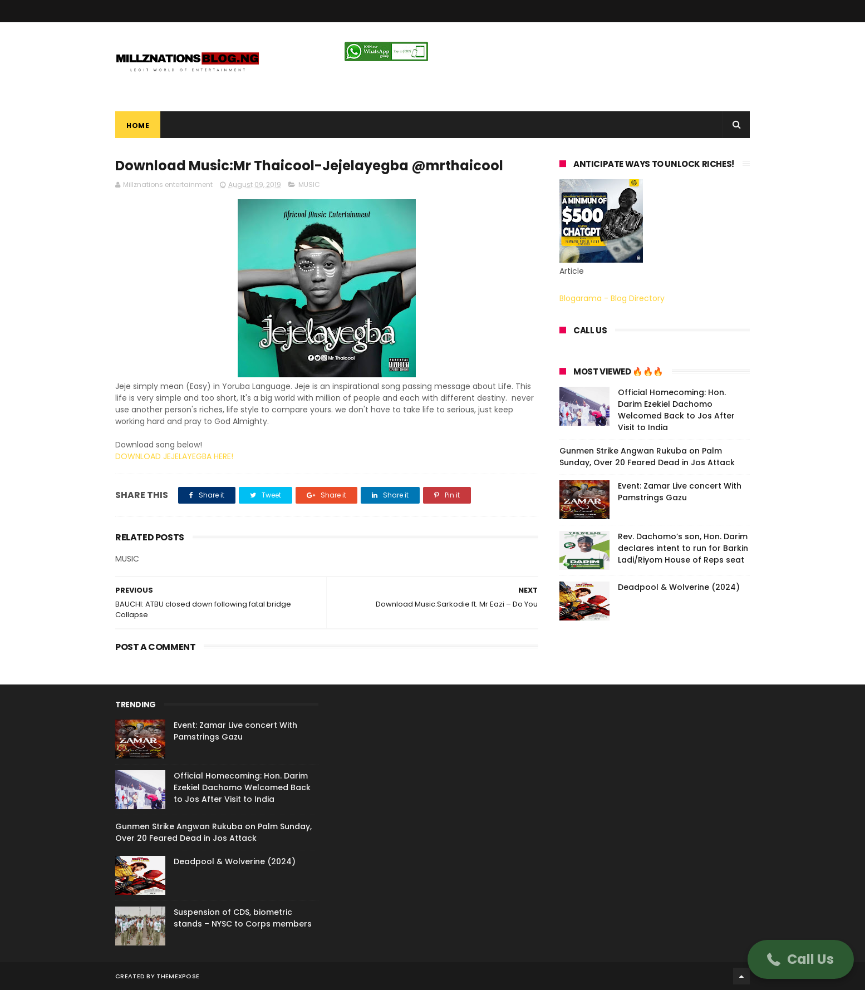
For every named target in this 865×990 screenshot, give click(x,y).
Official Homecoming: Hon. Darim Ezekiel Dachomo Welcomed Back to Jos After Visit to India (676, 410)
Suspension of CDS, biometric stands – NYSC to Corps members (243, 918)
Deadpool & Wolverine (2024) (679, 587)
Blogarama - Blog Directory (612, 298)
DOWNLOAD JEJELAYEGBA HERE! (174, 456)
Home (137, 125)
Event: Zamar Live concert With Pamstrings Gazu (679, 491)
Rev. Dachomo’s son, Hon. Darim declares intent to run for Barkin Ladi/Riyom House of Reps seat (683, 548)
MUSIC (309, 184)
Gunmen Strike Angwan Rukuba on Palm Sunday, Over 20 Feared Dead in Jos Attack (647, 456)
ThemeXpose (177, 976)
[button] (801, 959)
